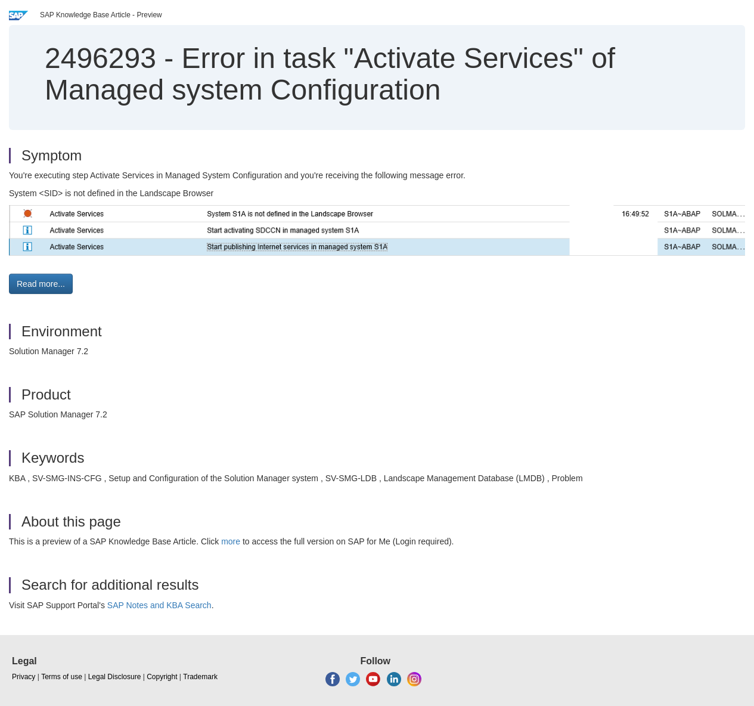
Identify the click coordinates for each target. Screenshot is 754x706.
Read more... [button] (41, 284)
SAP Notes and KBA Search (159, 605)
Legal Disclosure (114, 677)
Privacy (23, 677)
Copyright (162, 677)
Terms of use (61, 677)
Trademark (200, 677)
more (230, 541)
